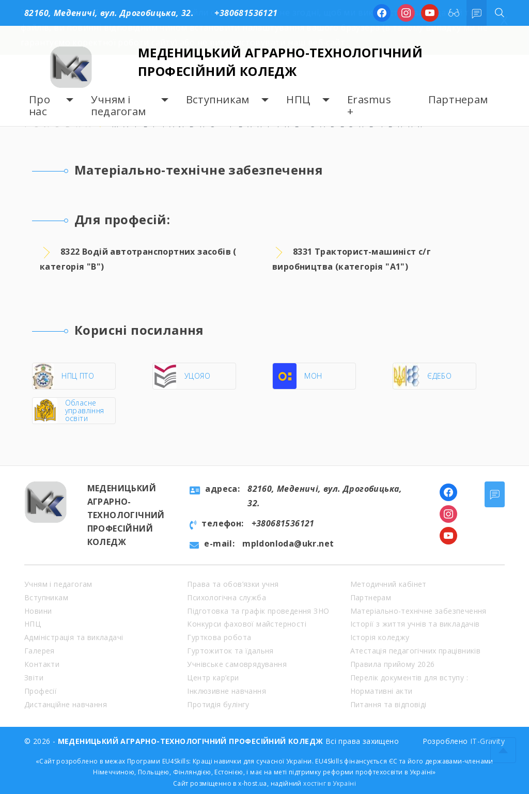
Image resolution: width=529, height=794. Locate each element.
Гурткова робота (219, 637)
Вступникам (218, 99)
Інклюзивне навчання (226, 691)
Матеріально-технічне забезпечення (418, 611)
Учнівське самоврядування (237, 664)
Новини (38, 611)
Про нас (39, 106)
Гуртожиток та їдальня (230, 651)
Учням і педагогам (118, 106)
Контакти (41, 664)
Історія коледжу (380, 637)
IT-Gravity (487, 741)
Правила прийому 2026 (392, 664)
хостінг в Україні (329, 783)
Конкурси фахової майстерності (246, 624)
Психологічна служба (226, 597)
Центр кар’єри (213, 677)
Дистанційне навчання (65, 704)
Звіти (33, 677)
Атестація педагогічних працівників (415, 651)
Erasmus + (369, 106)
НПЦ (298, 99)
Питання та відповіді (388, 704)
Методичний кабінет (388, 584)
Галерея (39, 651)
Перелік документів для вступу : (409, 677)
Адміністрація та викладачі (73, 637)
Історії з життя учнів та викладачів (415, 624)
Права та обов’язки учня (232, 584)
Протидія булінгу (218, 704)
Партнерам (458, 99)
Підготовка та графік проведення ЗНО (258, 611)
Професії (40, 691)
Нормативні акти (381, 691)
